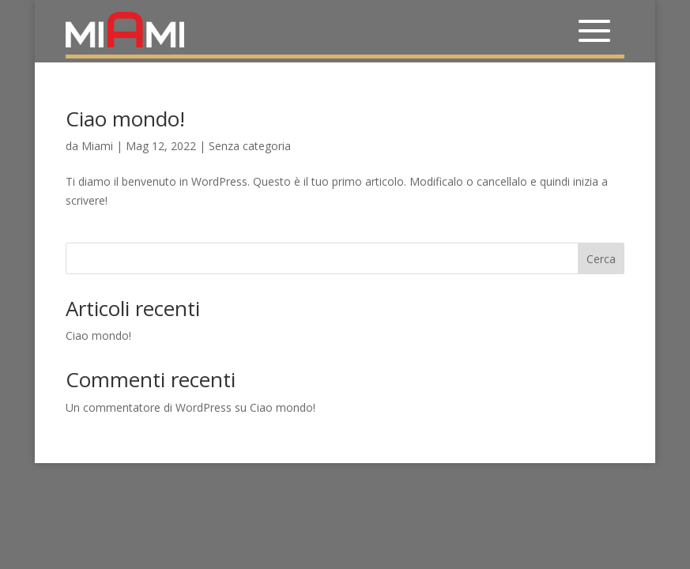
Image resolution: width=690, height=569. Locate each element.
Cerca (601, 258)
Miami (97, 145)
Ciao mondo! (125, 118)
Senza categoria (250, 145)
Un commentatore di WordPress (149, 407)
